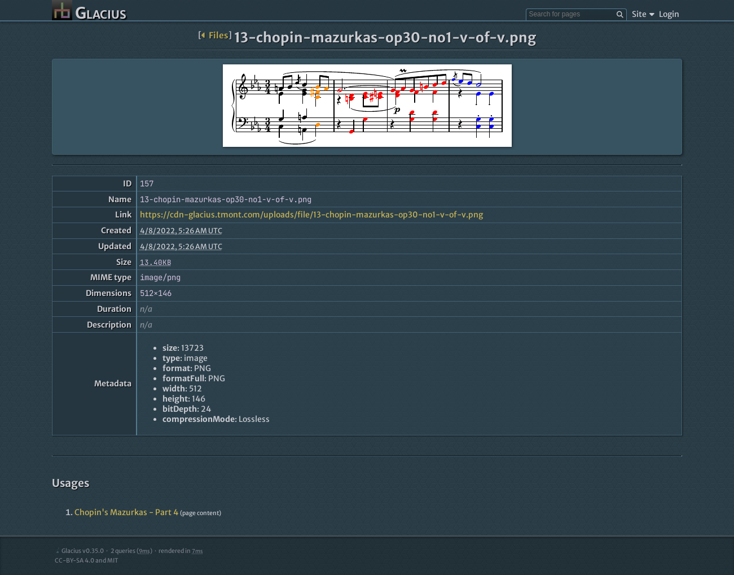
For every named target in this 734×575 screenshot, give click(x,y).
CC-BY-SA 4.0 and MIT (86, 560)
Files (214, 35)
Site (643, 14)
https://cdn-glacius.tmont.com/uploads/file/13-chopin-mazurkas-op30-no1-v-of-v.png (311, 215)
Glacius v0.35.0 (79, 551)
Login (669, 14)
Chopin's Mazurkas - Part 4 (126, 512)
